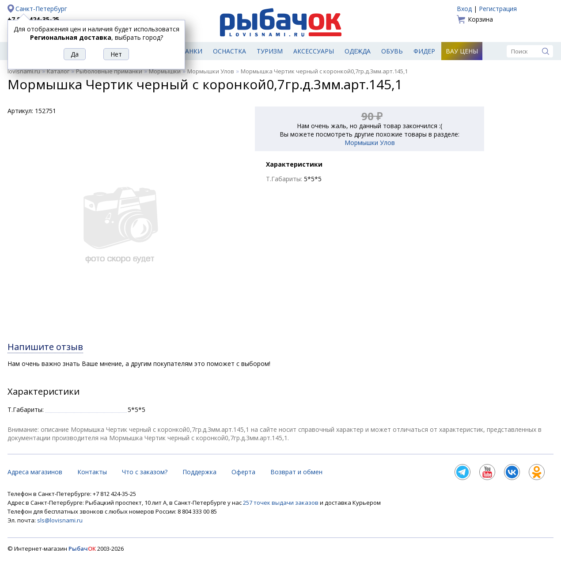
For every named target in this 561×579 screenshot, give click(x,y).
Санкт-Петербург (41, 8)
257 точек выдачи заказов (281, 503)
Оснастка (229, 51)
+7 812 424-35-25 (33, 19)
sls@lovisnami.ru (60, 520)
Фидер (424, 51)
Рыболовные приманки (109, 71)
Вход (464, 8)
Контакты (92, 472)
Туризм (270, 51)
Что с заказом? (144, 472)
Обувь (392, 51)
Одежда (358, 51)
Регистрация (498, 8)
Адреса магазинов (35, 472)
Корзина (480, 19)
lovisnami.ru (24, 71)
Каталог (58, 71)
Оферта (243, 472)
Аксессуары (313, 51)
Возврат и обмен (296, 472)
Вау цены (462, 51)
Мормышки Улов (210, 71)
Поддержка (199, 472)
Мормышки (165, 71)
